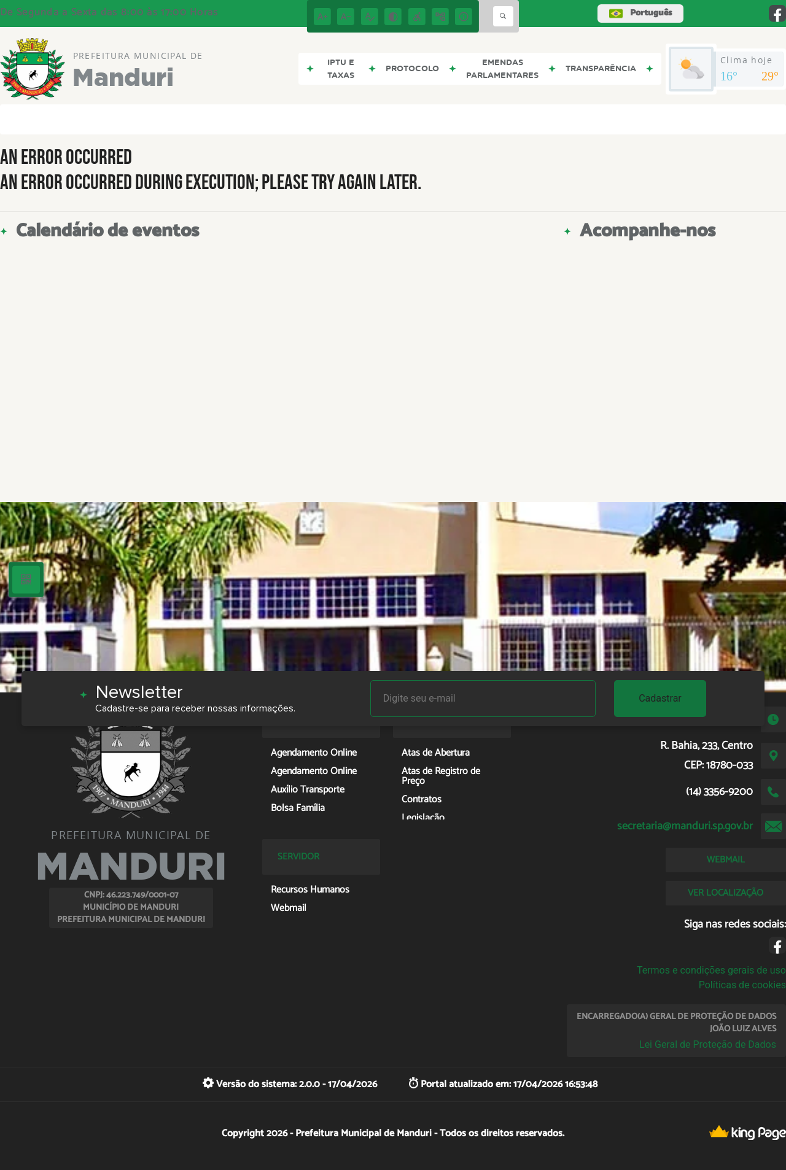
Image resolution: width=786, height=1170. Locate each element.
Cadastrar (660, 698)
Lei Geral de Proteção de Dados (707, 1044)
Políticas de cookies (742, 985)
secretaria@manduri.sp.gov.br (685, 826)
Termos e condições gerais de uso (711, 970)
